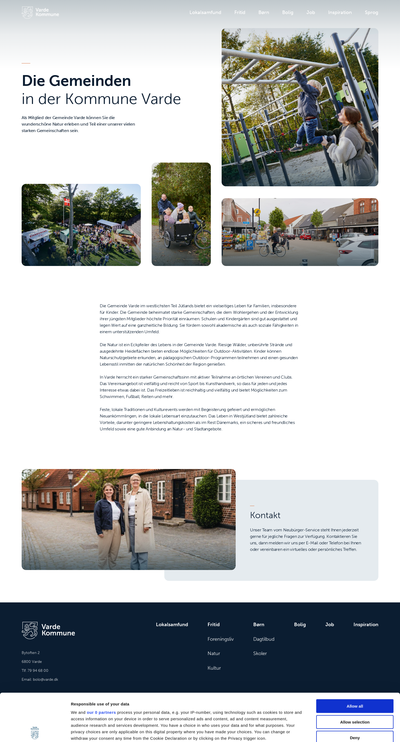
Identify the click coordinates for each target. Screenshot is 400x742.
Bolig (288, 12)
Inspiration (340, 12)
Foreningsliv (221, 639)
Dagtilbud (264, 639)
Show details (283, 731)
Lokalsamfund (205, 12)
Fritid (239, 12)
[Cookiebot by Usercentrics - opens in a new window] (35, 731)
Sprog (371, 12)
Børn (263, 12)
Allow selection (354, 674)
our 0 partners (101, 665)
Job (310, 12)
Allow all (355, 658)
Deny (355, 690)
